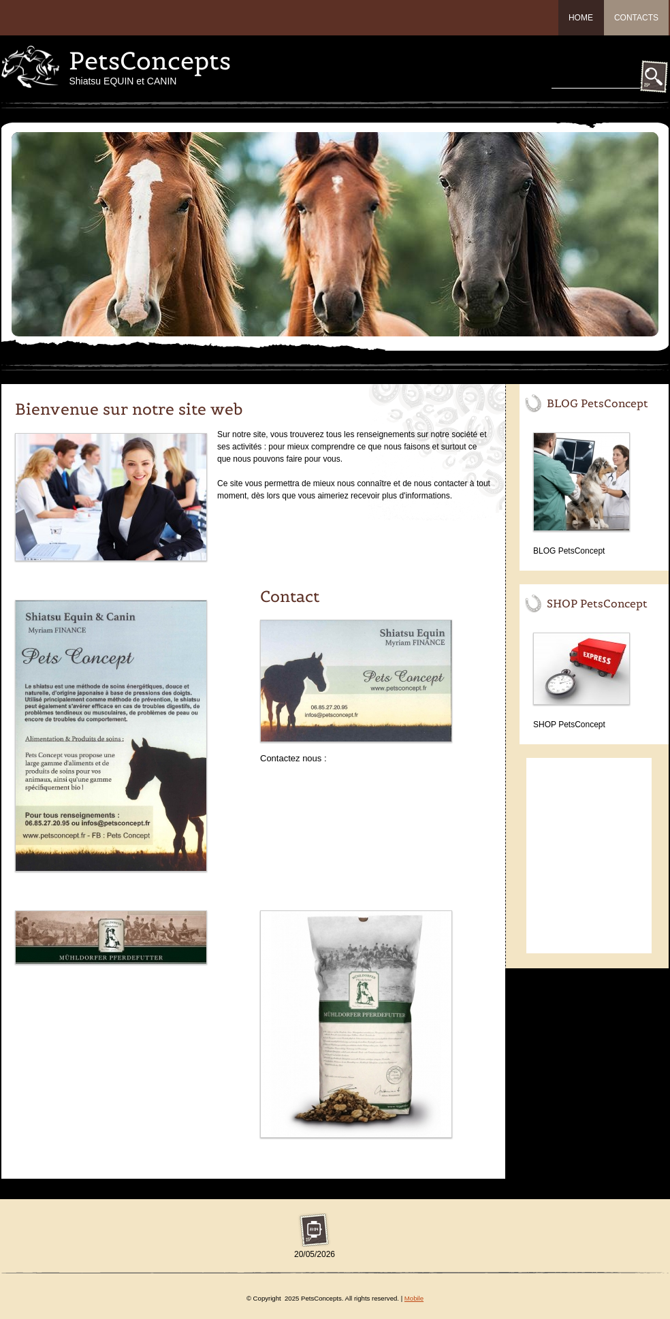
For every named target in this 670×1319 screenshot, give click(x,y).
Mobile (414, 1298)
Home (581, 17)
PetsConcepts (150, 60)
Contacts (636, 17)
